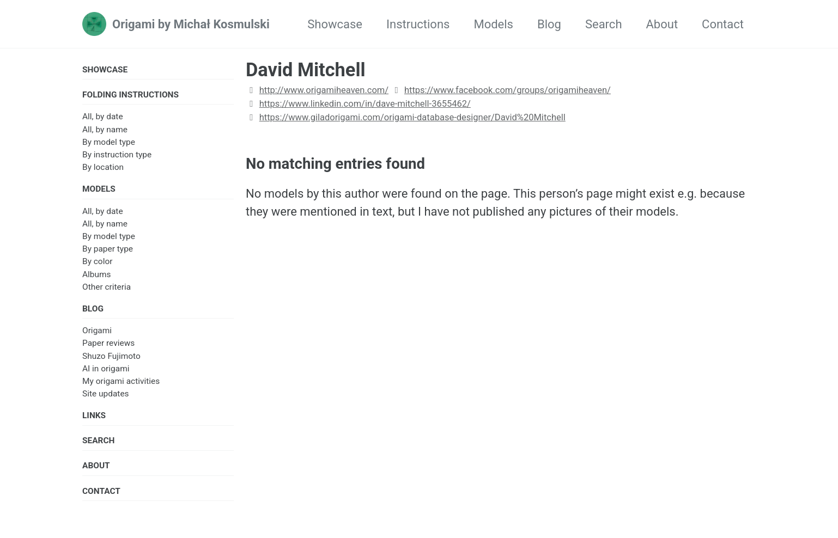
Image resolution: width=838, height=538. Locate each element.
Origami (97, 330)
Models (493, 24)
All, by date (102, 116)
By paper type (107, 249)
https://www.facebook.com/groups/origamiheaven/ (507, 90)
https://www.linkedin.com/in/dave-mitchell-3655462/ (365, 104)
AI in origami (105, 369)
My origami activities (121, 381)
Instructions (418, 24)
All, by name (104, 129)
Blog (549, 24)
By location (103, 167)
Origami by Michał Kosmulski (191, 24)
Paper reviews (108, 343)
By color (97, 261)
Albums (96, 274)
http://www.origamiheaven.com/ (323, 90)
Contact (723, 24)
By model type (108, 142)
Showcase (334, 24)
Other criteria (106, 287)
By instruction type (116, 155)
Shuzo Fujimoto (111, 356)
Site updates (105, 394)
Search (603, 24)
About (662, 24)
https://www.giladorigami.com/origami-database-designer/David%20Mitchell (412, 117)
